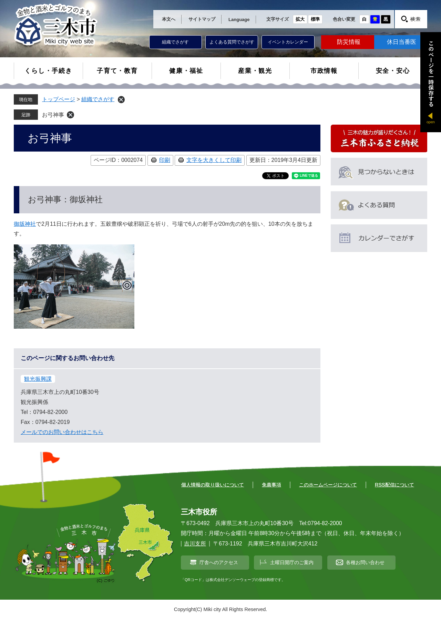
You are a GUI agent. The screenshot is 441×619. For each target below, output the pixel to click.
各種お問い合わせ (365, 562)
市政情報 (324, 70)
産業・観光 (255, 70)
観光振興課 (38, 379)
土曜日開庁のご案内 (292, 562)
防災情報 (348, 42)
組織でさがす (175, 42)
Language (238, 19)
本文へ (168, 19)
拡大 (300, 19)
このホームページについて (328, 484)
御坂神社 (25, 224)
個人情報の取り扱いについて (212, 484)
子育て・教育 (117, 70)
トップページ (58, 99)
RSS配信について (394, 484)
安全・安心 (393, 70)
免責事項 (271, 484)
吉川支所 (195, 544)
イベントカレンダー (288, 42)
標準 (315, 19)
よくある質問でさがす (231, 42)
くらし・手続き (48, 70)
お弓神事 (53, 115)
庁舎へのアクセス (218, 562)
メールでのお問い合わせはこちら (62, 432)
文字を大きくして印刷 (214, 160)
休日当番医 (401, 42)
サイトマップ (201, 19)
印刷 (164, 160)
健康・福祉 (186, 70)
